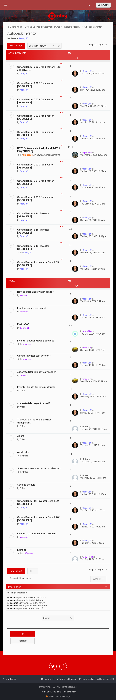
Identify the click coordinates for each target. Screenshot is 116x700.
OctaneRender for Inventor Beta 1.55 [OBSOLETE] (38, 264)
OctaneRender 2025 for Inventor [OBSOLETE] (35, 85)
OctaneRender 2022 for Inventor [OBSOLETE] (35, 117)
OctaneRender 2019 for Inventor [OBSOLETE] (35, 182)
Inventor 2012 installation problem (36, 533)
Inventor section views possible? (35, 340)
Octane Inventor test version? (34, 355)
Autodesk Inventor (22, 33)
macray (27, 344)
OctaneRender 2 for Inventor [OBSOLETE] (33, 247)
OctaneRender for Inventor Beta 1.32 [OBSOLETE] (38, 502)
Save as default (26, 484)
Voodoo (24, 295)
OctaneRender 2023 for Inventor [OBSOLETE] (35, 101)
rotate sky (23, 452)
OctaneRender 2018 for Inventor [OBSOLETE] (35, 199)
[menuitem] (89, 5)
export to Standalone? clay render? (37, 371)
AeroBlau (87, 331)
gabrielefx (25, 328)
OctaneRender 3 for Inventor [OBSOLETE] (33, 231)
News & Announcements (48, 155)
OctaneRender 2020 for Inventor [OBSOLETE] (35, 166)
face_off (23, 38)
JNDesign (28, 553)
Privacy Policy (69, 692)
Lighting (21, 549)
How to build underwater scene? (35, 291)
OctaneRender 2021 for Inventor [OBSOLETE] (35, 134)
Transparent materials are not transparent (34, 421)
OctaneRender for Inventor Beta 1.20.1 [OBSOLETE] (39, 519)
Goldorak (27, 155)
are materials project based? (33, 403)
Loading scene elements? (31, 308)
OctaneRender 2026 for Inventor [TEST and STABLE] (39, 68)
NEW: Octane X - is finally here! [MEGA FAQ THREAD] (38, 150)
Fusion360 (23, 324)
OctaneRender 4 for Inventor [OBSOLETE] (33, 215)
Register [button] (23, 641)
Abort (20, 435)
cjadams (87, 152)
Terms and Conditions (50, 692)
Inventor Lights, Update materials (36, 387)
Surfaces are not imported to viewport (39, 468)
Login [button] (22, 633)
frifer (22, 390)
